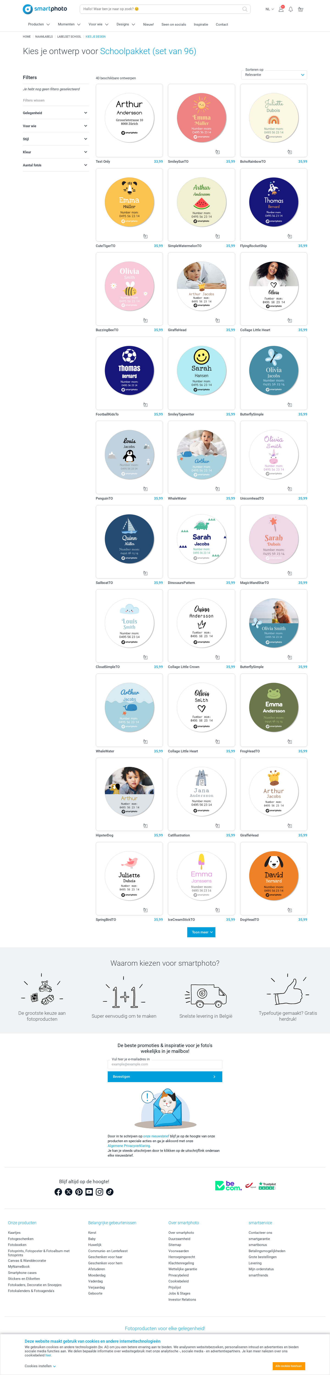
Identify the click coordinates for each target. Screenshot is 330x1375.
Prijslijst (174, 1285)
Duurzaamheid (179, 1237)
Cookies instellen (40, 1366)
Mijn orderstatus (261, 1267)
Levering (255, 1261)
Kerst (92, 1231)
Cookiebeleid (178, 1279)
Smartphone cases (22, 1271)
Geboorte (95, 1291)
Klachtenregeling (181, 1261)
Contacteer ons (260, 1231)
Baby (92, 1237)
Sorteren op (254, 70)
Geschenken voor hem (105, 1261)
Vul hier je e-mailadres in (131, 1057)
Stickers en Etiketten (24, 1277)
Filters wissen (33, 100)
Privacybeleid (178, 1273)
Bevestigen (121, 1074)
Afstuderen (96, 1267)
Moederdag (96, 1273)
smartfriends (258, 1273)
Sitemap (174, 1243)
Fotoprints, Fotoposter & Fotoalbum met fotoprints (39, 1251)
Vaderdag (95, 1279)
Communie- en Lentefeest (108, 1249)
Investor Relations (182, 1297)
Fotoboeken (17, 1243)
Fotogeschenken (20, 1237)
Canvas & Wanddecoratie (27, 1259)
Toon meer (200, 931)
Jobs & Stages (179, 1291)
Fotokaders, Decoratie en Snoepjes (35, 1283)
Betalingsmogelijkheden (267, 1249)
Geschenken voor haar (105, 1255)
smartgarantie (259, 1237)
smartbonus (258, 1243)
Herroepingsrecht (181, 1255)
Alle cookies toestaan (288, 1366)
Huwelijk (95, 1243)
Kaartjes (14, 1231)
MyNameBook (19, 1264)
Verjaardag (96, 1285)
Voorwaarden (178, 1249)
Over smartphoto (181, 1231)
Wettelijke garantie (182, 1267)
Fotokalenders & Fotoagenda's (31, 1289)
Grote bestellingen (263, 1255)
